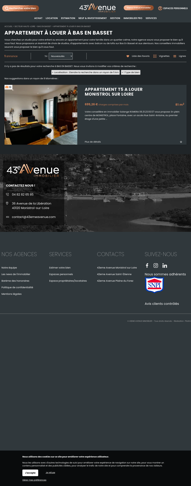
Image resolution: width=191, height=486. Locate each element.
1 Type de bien (132, 72)
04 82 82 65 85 (23, 194)
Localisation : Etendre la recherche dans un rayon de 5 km (86, 72)
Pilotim (188, 321)
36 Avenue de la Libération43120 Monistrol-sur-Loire (31, 205)
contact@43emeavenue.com (34, 217)
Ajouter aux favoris (183, 170)
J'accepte (30, 472)
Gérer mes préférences (34, 480)
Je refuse (50, 472)
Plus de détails (93, 170)
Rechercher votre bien (20, 8)
